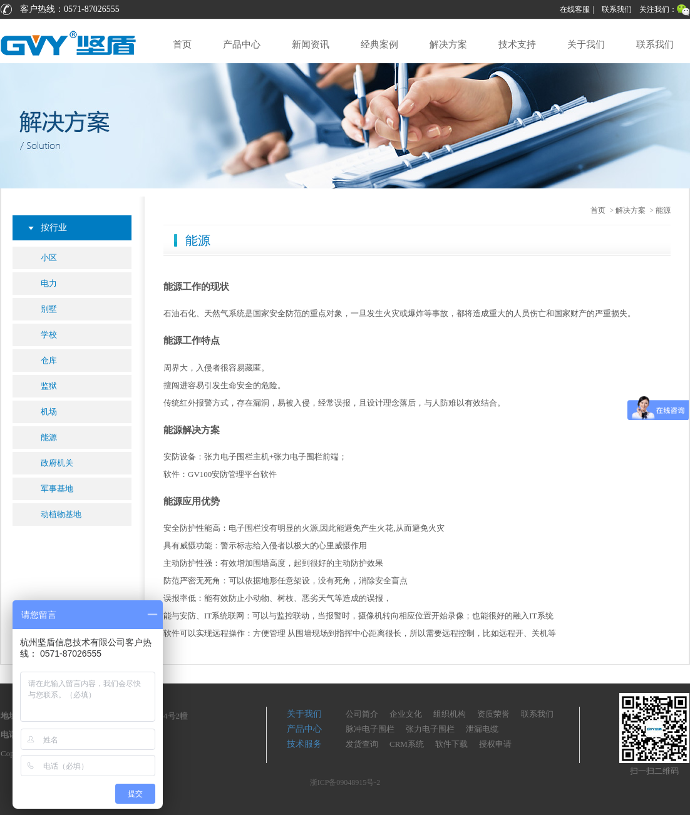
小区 (49, 257)
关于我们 (586, 44)
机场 (49, 411)
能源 (49, 437)
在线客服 (575, 9)
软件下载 (451, 744)
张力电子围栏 (430, 729)
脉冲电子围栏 (370, 729)
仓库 (49, 360)
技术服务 (304, 744)
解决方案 (448, 44)
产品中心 (241, 44)
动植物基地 (61, 514)
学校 (49, 334)
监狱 (49, 386)
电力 (49, 283)
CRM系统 (406, 744)
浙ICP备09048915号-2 (345, 782)
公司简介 (362, 714)
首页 (182, 44)
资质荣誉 (493, 714)
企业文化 (405, 714)
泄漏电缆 (482, 729)
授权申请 (495, 744)
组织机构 (449, 714)
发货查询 (362, 744)
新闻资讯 (310, 44)
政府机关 (57, 463)
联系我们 (617, 9)
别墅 (49, 309)
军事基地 (57, 488)
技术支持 (517, 44)
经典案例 (379, 44)
